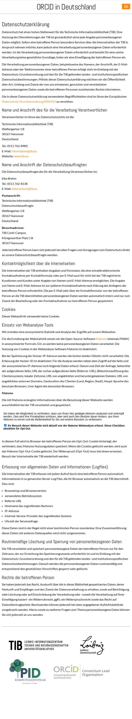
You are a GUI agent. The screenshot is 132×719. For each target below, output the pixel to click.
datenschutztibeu (24, 188)
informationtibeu (24, 151)
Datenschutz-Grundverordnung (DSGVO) (29, 101)
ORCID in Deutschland (66, 7)
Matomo (101, 338)
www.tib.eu (21, 156)
